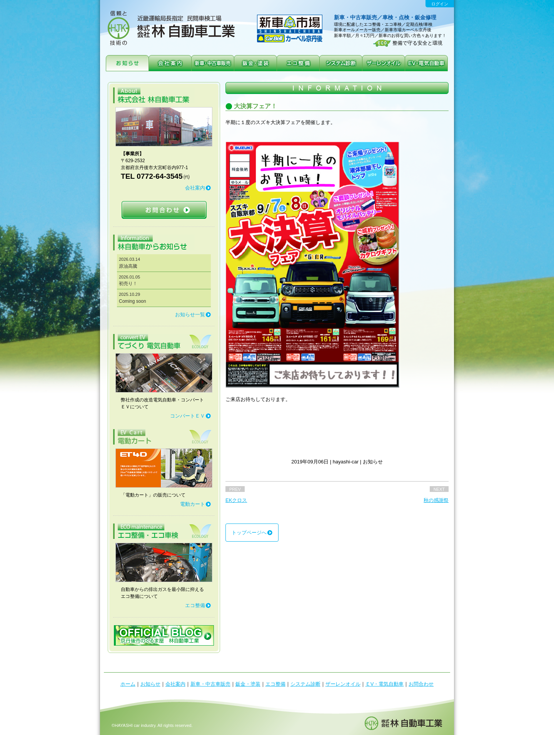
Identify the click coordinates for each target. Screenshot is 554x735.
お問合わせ (421, 684)
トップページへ (249, 532)
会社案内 (195, 188)
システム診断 (305, 684)
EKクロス (236, 500)
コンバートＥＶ (187, 416)
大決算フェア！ (255, 106)
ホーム (127, 684)
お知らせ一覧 (190, 314)
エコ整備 (195, 605)
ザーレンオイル (342, 684)
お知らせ (150, 684)
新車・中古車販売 (210, 684)
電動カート (192, 504)
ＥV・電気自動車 (384, 684)
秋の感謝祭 (436, 500)
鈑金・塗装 (247, 684)
